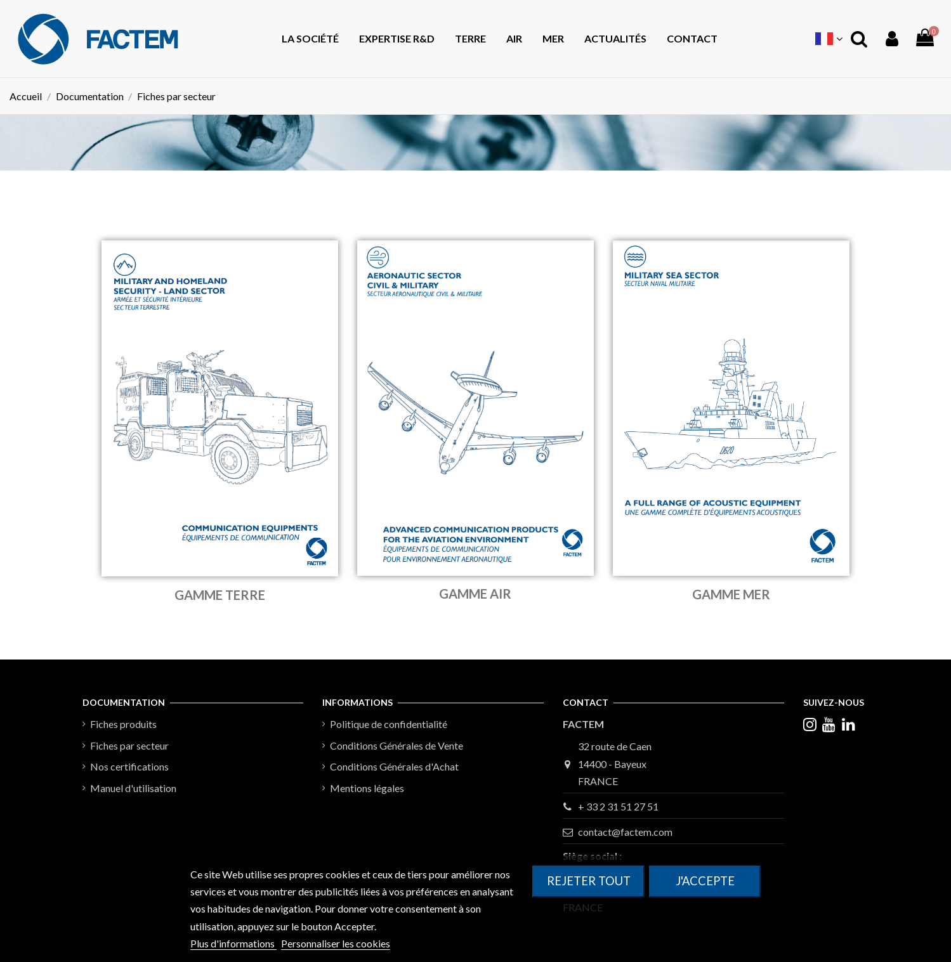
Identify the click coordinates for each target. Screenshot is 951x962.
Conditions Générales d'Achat (394, 766)
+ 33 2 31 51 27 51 (618, 806)
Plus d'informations (233, 943)
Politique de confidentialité (388, 724)
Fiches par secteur (129, 745)
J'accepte (705, 881)
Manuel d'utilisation (133, 788)
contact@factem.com (625, 832)
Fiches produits (123, 724)
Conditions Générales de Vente (396, 745)
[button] (470, 39)
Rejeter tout (589, 881)
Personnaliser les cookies (335, 943)
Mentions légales (367, 788)
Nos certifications (129, 766)
